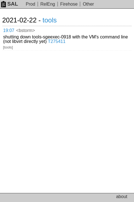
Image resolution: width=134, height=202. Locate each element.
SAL (9, 4)
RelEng (47, 4)
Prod (30, 4)
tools (50, 20)
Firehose (68, 4)
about (121, 196)
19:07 (8, 30)
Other (88, 4)
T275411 (56, 41)
